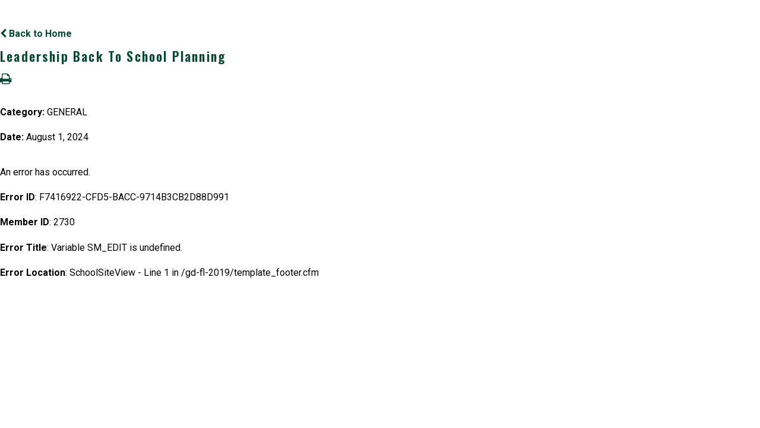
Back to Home (36, 33)
